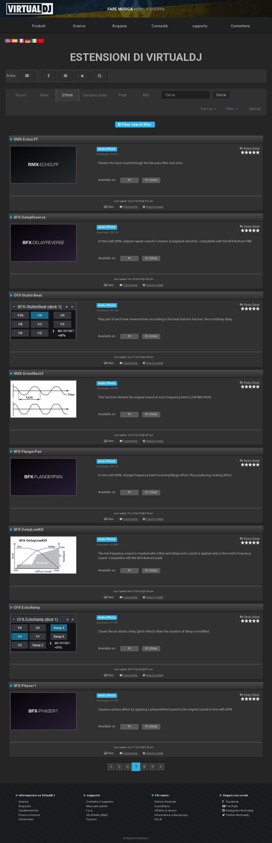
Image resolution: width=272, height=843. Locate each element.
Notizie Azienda (165, 801)
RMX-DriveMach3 (28, 374)
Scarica (79, 26)
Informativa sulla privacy (171, 815)
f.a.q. (89, 810)
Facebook (230, 801)
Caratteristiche (28, 810)
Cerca (221, 95)
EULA (158, 819)
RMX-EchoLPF (26, 139)
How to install (154, 206)
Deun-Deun (252, 148)
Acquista (119, 26)
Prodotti (38, 26)
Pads (123, 95)
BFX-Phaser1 (25, 686)
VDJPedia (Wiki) (97, 815)
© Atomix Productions (136, 838)
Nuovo (21, 95)
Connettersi (240, 26)
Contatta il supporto (99, 801)
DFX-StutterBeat (28, 295)
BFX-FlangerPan (27, 452)
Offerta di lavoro (165, 810)
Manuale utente (96, 806)
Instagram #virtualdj (237, 810)
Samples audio (95, 95)
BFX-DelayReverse (30, 217)
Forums (91, 819)
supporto (200, 26)
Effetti (67, 95)
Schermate (25, 819)
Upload (255, 109)
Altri (146, 95)
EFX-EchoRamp (27, 607)
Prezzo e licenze (29, 815)
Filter (231, 109)
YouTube (230, 806)
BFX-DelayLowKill (28, 530)
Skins (44, 95)
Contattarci (162, 806)
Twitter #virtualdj (235, 815)
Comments (130, 206)
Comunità (160, 26)
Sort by (208, 109)
